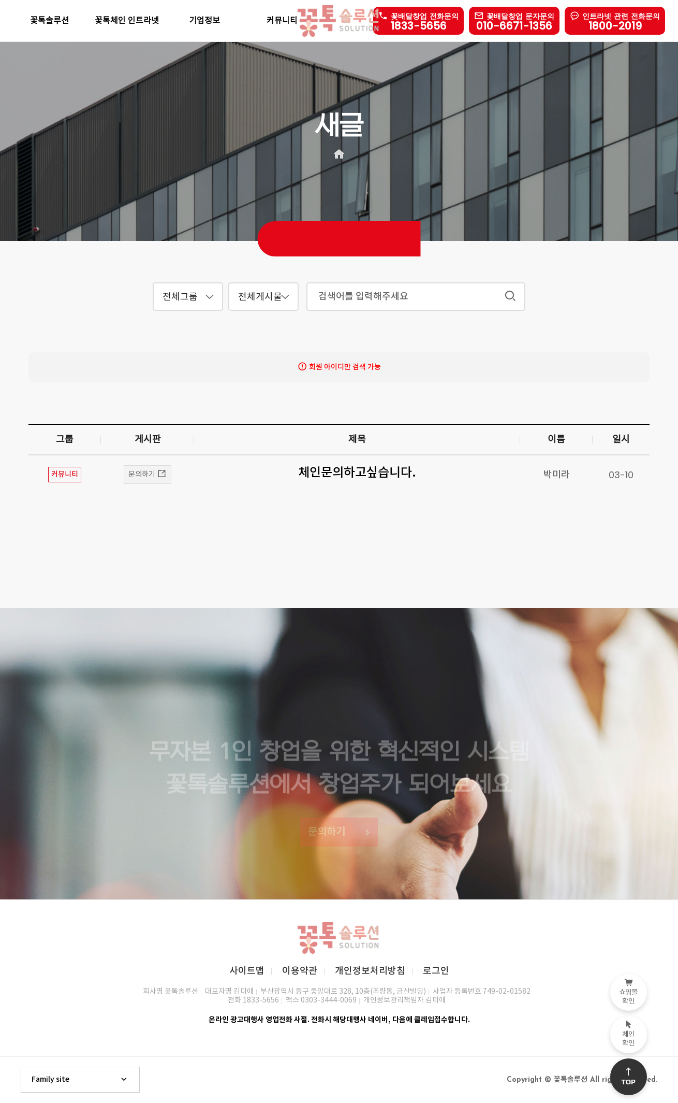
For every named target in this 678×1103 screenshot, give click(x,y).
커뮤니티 (282, 20)
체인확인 (628, 1034)
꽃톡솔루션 (49, 20)
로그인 (436, 971)
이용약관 (299, 971)
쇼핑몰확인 (628, 992)
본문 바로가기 (0, 0)
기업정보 (204, 20)
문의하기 (147, 474)
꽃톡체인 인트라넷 (127, 20)
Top (629, 1077)
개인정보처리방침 (370, 971)
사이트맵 (246, 971)
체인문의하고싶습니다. (357, 473)
